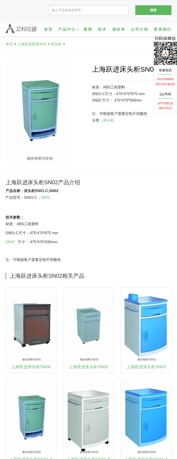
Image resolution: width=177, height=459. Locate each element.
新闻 (88, 29)
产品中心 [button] (68, 29)
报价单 (118, 29)
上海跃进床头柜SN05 (88, 367)
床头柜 (56, 44)
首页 (48, 29)
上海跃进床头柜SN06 (30, 367)
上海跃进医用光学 (32, 44)
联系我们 (162, 29)
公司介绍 (139, 29)
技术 (102, 29)
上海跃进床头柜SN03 (146, 367)
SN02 (45, 197)
